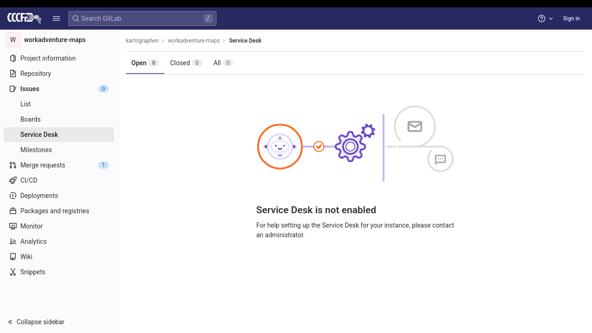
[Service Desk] (59, 134)
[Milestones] (59, 149)
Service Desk (245, 40)
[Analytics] (59, 241)
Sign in (571, 18)
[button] (56, 18)
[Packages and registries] (59, 211)
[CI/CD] (59, 180)
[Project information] (59, 58)
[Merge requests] (59, 165)
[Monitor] (59, 226)
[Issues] (59, 88)
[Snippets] (59, 272)
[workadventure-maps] (59, 40)
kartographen (142, 40)
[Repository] (59, 73)
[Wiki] (59, 256)
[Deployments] (59, 195)
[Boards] (59, 119)
